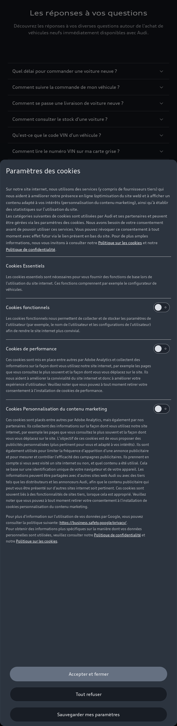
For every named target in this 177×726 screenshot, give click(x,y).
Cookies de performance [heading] (88, 348)
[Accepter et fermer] (88, 674)
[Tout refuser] (88, 694)
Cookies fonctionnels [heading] (88, 307)
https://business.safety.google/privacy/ (93, 522)
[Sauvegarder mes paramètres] (88, 714)
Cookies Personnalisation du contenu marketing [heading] (88, 409)
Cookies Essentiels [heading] (25, 266)
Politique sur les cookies (120, 242)
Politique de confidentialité (30, 249)
